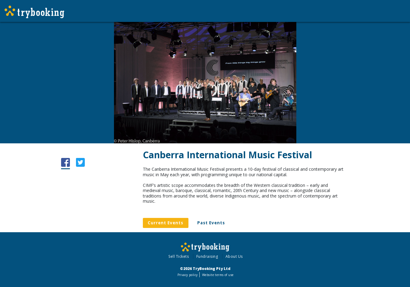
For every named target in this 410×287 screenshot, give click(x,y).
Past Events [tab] (211, 223)
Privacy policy (187, 275)
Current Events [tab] (165, 223)
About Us (234, 256)
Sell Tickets (178, 256)
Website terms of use (217, 275)
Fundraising (207, 256)
